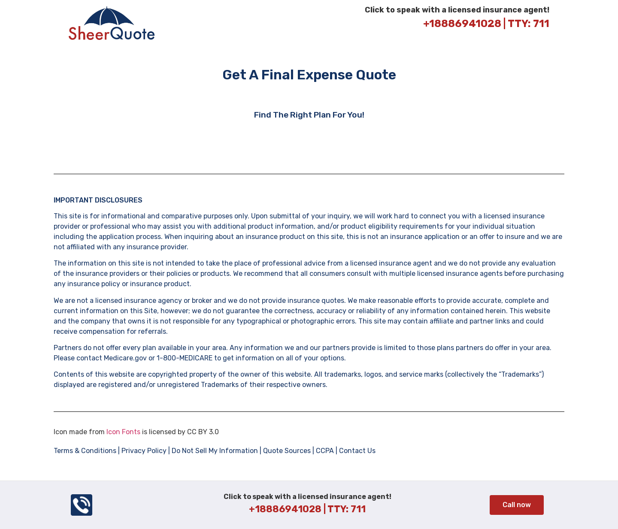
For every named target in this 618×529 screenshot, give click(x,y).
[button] (517, 505)
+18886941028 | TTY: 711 (486, 24)
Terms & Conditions (85, 451)
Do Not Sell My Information (215, 451)
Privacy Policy (144, 451)
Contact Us (356, 451)
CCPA (325, 451)
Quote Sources (287, 451)
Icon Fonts (123, 432)
